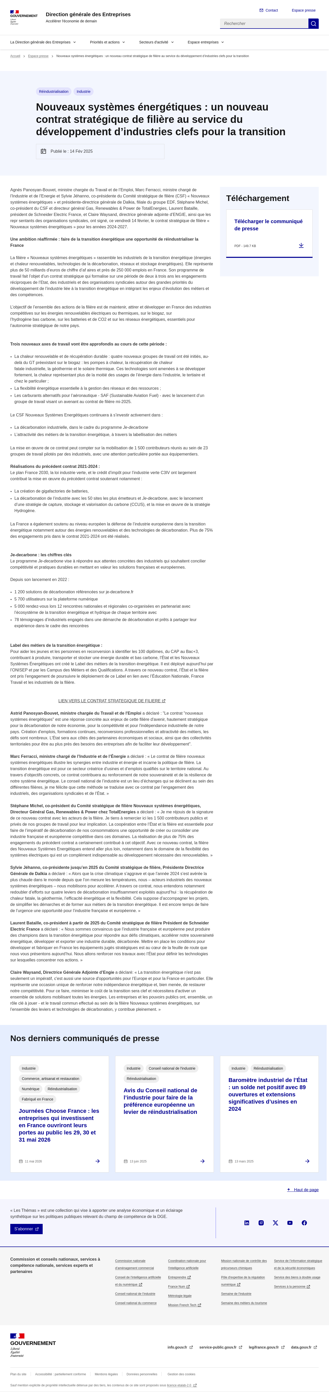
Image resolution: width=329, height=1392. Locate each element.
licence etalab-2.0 (179, 1385)
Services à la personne (289, 1286)
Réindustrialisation (53, 91)
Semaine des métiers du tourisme (244, 1303)
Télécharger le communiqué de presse (268, 225)
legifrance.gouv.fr (264, 1347)
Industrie (83, 91)
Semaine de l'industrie (236, 1294)
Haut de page (306, 1190)
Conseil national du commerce (136, 1303)
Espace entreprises (203, 42)
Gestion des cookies (181, 1374)
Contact (272, 10)
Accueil (15, 56)
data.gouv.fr (302, 1347)
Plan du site (18, 1374)
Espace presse (304, 10)
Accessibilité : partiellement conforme (60, 1374)
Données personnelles (142, 1374)
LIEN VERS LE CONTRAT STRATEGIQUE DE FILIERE (109, 701)
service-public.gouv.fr (218, 1347)
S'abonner (23, 1229)
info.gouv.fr (178, 1347)
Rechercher (313, 24)
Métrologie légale (179, 1296)
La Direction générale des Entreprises (40, 42)
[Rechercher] (264, 24)
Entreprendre (177, 1277)
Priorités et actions (105, 42)
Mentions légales (106, 1374)
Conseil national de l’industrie (135, 1294)
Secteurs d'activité (153, 42)
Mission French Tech (182, 1305)
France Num (176, 1286)
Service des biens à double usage (297, 1277)
